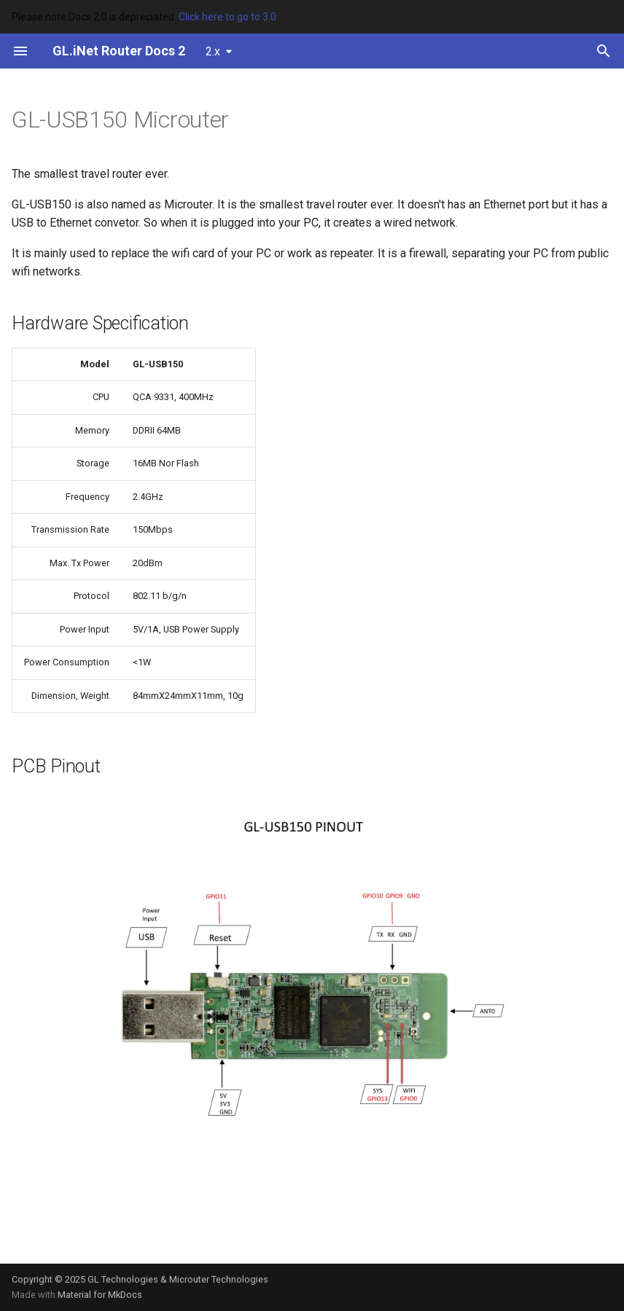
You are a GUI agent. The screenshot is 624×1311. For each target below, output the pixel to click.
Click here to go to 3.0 (227, 17)
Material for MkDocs (100, 1294)
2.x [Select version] (213, 51)
